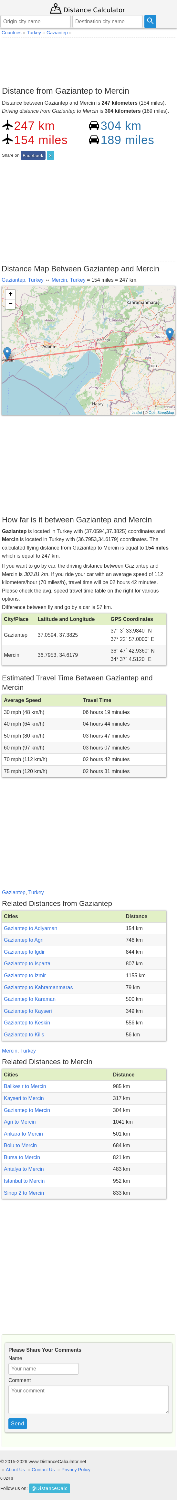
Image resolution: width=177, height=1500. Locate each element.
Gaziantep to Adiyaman (30, 928)
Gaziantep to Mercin (27, 1110)
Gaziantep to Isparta (27, 963)
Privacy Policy (75, 1469)
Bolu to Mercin (20, 1145)
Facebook (33, 155)
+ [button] (10, 294)
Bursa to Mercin (22, 1157)
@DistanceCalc (49, 1488)
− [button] (10, 304)
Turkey (36, 280)
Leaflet (136, 412)
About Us (15, 1469)
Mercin (59, 280)
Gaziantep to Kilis (24, 1034)
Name (15, 1358)
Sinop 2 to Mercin (24, 1193)
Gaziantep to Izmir (25, 975)
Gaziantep (13, 280)
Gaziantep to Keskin (27, 1022)
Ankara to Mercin (23, 1134)
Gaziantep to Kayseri (28, 1011)
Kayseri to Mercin (24, 1098)
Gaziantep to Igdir (24, 952)
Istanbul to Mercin (24, 1181)
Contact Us (43, 1469)
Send (17, 1423)
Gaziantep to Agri (24, 940)
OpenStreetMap (161, 412)
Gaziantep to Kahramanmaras (38, 987)
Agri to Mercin (20, 1122)
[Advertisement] (88, 60)
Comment (19, 1380)
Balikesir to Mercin (25, 1086)
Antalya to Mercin (24, 1169)
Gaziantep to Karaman (30, 999)
